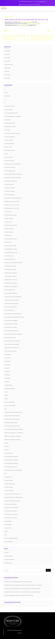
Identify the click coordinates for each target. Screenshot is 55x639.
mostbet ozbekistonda (10, 388)
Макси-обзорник (9, 541)
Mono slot (7, 368)
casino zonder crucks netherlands (12, 163)
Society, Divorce (8, 476)
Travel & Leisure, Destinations (11, 507)
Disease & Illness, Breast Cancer (12, 201)
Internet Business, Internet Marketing (13, 334)
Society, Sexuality (9, 487)
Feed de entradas (9, 556)
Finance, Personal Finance (11, 238)
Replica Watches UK (22, 25)
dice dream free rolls (9, 194)
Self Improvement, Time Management (13, 470)
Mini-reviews (8, 361)
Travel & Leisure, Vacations (11, 517)
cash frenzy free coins (10, 150)
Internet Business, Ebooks (11, 327)
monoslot (7, 381)
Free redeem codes (9, 255)
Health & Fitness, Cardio (10, 269)
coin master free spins (10, 167)
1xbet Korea (7, 95)
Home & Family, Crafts (10, 289)
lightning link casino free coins (12, 347)
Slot (6, 473)
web (6, 534)
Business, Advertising (10, 136)
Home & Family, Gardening (11, 293)
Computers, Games (9, 184)
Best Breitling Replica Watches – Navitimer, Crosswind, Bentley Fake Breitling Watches (40, 37)
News (6, 391)
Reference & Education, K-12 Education (14, 432)
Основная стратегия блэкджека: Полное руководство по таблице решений (22, 588)
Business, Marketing (9, 143)
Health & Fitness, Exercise (11, 276)
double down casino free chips (12, 208)
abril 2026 (7, 54)
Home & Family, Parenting (11, 306)
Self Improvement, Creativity (11, 463)
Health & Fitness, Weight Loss (11, 286)
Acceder (7, 552)
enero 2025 (7, 74)
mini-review (7, 357)
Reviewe (7, 446)
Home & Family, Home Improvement (13, 296)
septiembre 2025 (9, 64)
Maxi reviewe (8, 354)
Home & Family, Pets (9, 310)
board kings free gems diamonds (12, 133)
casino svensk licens (9, 160)
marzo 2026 (7, 57)
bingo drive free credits (10, 126)
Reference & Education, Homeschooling (14, 429)
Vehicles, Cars (8, 527)
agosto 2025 (7, 67)
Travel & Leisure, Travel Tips (11, 514)
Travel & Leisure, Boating (10, 504)
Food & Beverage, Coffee (10, 245)
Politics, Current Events (10, 405)
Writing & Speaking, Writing (11, 538)
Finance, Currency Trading (11, 225)
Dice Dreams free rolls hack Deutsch (13, 198)
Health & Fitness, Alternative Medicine (13, 262)
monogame (7, 378)
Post (6, 408)
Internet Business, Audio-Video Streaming (14, 317)
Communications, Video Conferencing (13, 174)
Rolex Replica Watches (26, 22)
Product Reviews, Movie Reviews (12, 415)
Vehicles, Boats (8, 524)
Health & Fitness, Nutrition (11, 283)
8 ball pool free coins (9, 106)
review (6, 442)
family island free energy (10, 215)
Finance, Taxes (8, 242)
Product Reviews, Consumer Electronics (14, 412)
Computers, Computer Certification (13, 177)
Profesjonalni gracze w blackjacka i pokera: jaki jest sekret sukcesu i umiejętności (23, 585)
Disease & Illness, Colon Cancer (12, 204)
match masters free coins (11, 351)
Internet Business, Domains (11, 323)
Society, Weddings (9, 490)
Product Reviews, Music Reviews (12, 419)
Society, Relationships (10, 483)
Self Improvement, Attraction (11, 456)
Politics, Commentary (9, 402)
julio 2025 (7, 71)
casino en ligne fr (9, 157)
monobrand (7, 371)
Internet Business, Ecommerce (12, 330)
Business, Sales (8, 146)
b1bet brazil (7, 119)
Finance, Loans (8, 235)
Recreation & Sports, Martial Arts (12, 425)
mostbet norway (8, 385)
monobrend (7, 374)
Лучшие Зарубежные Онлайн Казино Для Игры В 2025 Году (19, 595)
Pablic (6, 395)
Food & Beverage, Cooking (11, 249)
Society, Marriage (9, 480)
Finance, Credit (8, 221)
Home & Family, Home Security (12, 300)
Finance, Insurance (9, 228)
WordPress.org (8, 562)
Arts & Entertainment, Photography (13, 116)
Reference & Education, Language (12, 436)
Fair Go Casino (8, 211)
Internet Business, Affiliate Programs (13, 313)
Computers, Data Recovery (11, 181)
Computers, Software (9, 191)
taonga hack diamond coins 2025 (12, 500)
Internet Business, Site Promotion (12, 340)
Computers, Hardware (10, 187)
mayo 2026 (7, 50)
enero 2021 (7, 78)
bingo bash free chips (10, 123)
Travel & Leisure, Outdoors (11, 510)
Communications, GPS (10, 170)
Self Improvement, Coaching (11, 459)
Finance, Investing (9, 232)
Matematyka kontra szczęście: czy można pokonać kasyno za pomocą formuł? (22, 591)
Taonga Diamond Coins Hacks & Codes (13, 497)
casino (6, 153)
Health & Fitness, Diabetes (11, 272)
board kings (7, 129)
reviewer (7, 449)
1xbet (6, 92)
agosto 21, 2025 (8, 16)
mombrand (7, 364)
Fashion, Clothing (9, 218)
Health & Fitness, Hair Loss (11, 279)
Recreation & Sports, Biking (11, 422)
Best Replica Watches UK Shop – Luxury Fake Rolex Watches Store (14, 37)
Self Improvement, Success (11, 466)
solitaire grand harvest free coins (12, 493)
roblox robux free (9, 453)
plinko (6, 398)
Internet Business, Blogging (11, 320)
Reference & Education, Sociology (12, 439)
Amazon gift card (9, 109)
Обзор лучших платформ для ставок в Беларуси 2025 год (18, 581)
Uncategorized (8, 521)
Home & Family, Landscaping (11, 303)
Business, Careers (9, 140)
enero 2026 (7, 61)
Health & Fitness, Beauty (10, 266)
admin (7, 30)
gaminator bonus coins (10, 259)
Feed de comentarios (9, 559)
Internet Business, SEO (10, 337)
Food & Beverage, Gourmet (11, 252)
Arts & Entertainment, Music (11, 112)
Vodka (6, 531)
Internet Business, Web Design (12, 344)
